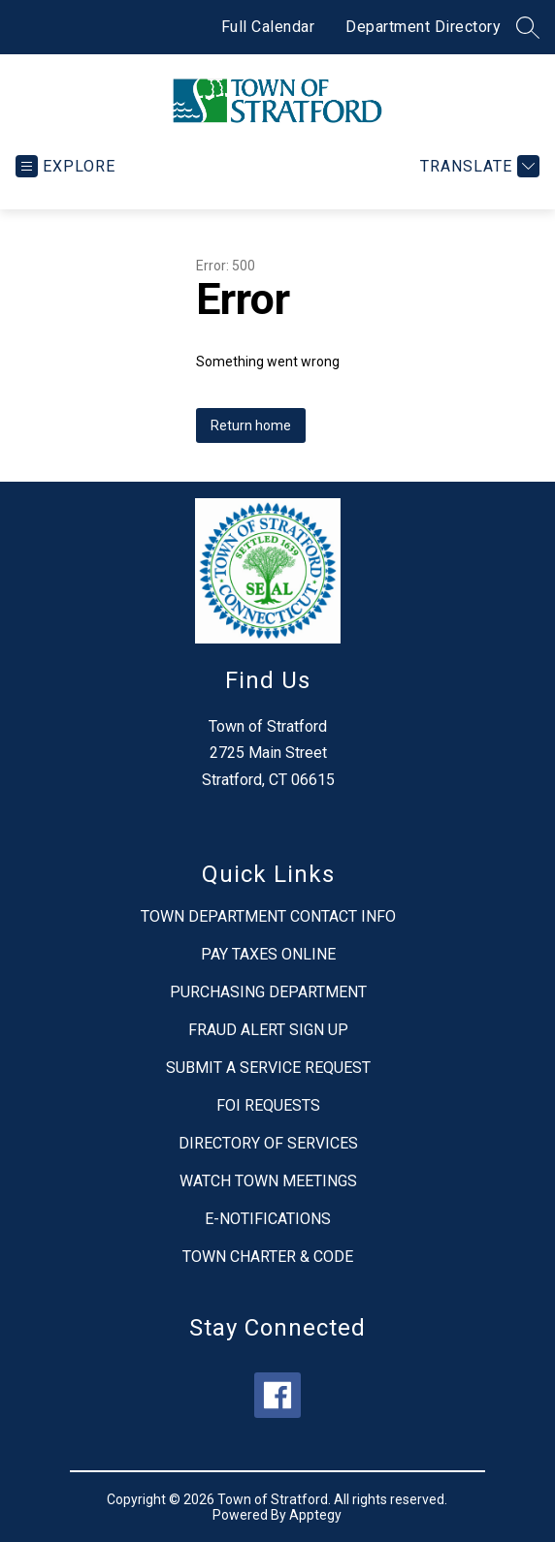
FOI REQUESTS (268, 1105)
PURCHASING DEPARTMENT (268, 992)
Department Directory (423, 26)
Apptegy (315, 1515)
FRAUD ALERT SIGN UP (268, 1030)
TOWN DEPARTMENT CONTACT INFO (268, 916)
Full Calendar (268, 26)
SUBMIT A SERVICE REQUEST (268, 1067)
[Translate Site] (477, 166)
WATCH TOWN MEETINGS (268, 1181)
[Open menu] (65, 166)
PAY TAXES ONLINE (268, 954)
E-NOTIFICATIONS (268, 1219)
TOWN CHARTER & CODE (267, 1256)
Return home (251, 425)
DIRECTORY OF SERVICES (268, 1143)
